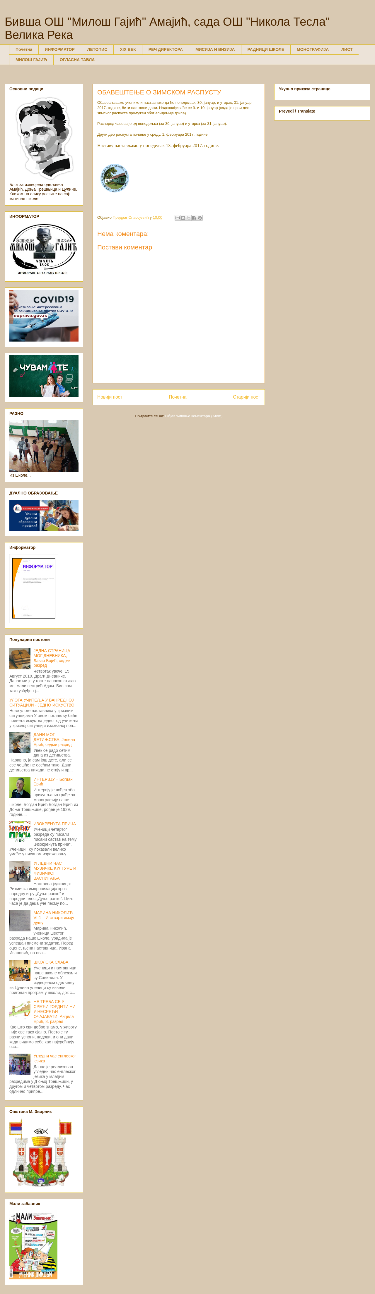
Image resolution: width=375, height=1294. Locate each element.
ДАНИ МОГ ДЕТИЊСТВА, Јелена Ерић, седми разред (54, 739)
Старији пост (246, 396)
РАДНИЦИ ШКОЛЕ (266, 49)
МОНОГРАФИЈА (313, 49)
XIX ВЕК (128, 49)
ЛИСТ (346, 49)
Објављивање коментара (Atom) (194, 416)
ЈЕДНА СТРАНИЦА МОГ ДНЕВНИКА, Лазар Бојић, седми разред (52, 658)
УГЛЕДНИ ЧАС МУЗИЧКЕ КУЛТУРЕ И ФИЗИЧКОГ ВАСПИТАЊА (55, 870)
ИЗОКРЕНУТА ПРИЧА (55, 823)
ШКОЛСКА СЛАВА (51, 962)
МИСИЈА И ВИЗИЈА (215, 49)
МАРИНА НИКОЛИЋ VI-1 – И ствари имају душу (54, 917)
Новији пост (109, 396)
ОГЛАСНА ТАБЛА (77, 59)
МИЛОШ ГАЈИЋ (31, 59)
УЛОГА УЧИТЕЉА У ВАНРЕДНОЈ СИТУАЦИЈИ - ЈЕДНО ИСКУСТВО (41, 702)
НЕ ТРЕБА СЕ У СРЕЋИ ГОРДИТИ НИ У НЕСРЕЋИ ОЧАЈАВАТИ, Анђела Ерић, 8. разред (55, 1011)
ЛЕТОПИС (97, 49)
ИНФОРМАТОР (60, 49)
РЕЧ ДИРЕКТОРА (166, 49)
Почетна (24, 49)
